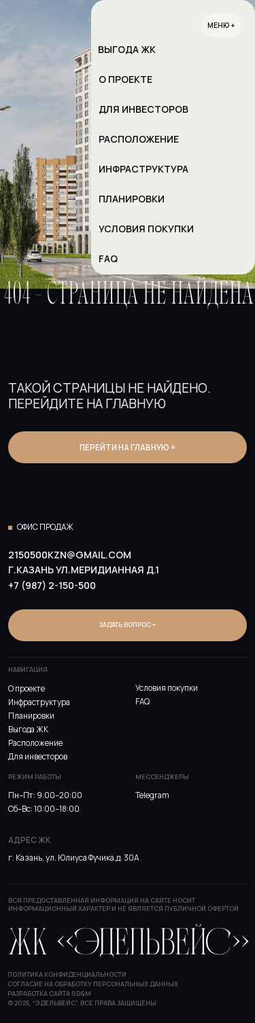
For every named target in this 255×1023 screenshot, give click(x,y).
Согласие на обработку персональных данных (92, 984)
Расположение (35, 743)
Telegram (152, 795)
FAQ (142, 701)
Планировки (31, 716)
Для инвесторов (37, 756)
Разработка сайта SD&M (49, 993)
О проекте (26, 688)
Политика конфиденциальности (66, 974)
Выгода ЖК (28, 729)
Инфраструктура (39, 702)
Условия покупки (166, 688)
